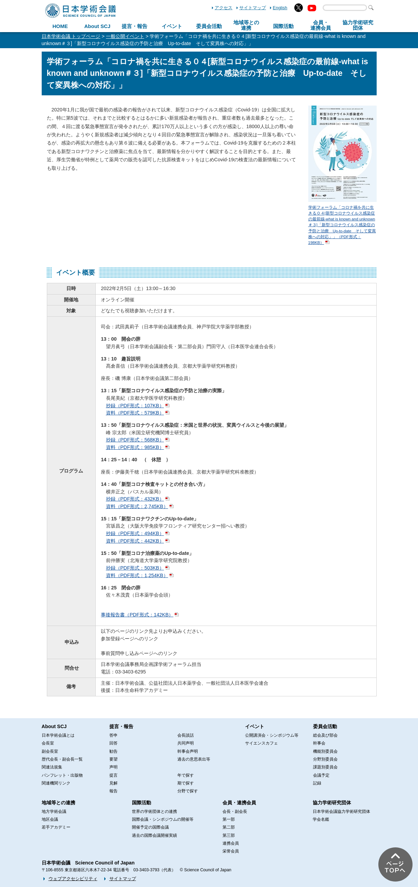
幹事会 (319, 743)
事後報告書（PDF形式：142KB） (137, 614)
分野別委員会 (325, 759)
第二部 (229, 827)
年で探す (185, 775)
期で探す (185, 783)
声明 (113, 767)
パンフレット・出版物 (62, 775)
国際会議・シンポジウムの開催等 (162, 819)
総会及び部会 (325, 735)
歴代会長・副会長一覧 (62, 759)
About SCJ (97, 26)
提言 (113, 775)
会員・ (320, 25)
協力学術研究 (357, 25)
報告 (113, 791)
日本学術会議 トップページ (71, 36)
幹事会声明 (187, 751)
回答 (113, 743)
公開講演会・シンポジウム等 (271, 735)
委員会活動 (209, 26)
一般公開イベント (125, 36)
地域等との (246, 25)
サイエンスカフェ (261, 743)
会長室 (48, 743)
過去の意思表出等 (193, 759)
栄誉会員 (231, 851)
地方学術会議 (54, 811)
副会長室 (50, 751)
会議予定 (321, 775)
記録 (317, 783)
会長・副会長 (235, 811)
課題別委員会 (325, 767)
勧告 (113, 751)
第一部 (229, 819)
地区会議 (50, 819)
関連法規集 (52, 767)
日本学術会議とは (58, 735)
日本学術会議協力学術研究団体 (341, 811)
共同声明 (185, 743)
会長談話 (185, 735)
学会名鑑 (321, 819)
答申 (113, 735)
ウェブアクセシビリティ (73, 878)
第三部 (229, 835)
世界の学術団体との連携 (154, 811)
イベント (172, 26)
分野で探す (187, 791)
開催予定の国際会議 (150, 827)
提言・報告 (134, 26)
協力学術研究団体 (332, 802)
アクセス (223, 7)
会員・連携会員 (239, 802)
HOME (60, 26)
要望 (113, 759)
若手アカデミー (56, 827)
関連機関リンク (56, 783)
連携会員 (231, 843)
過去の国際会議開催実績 (154, 835)
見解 (113, 783)
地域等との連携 (58, 802)
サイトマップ (252, 7)
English (280, 7)
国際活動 (283, 26)
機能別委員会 (325, 751)
